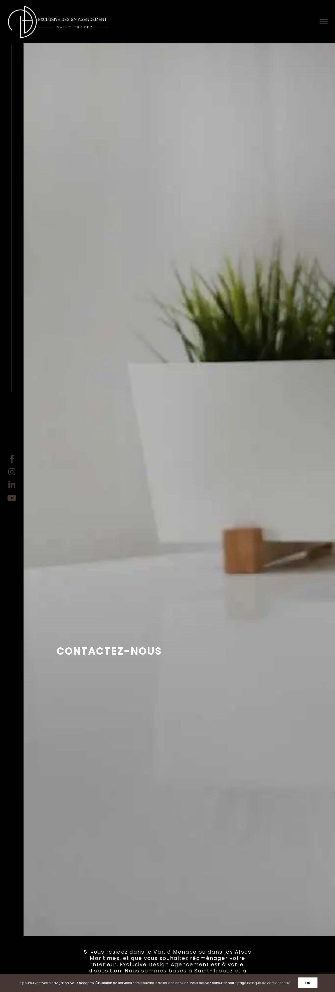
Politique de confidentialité (268, 982)
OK (307, 982)
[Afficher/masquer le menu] (323, 22)
